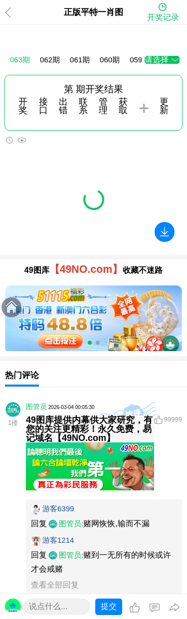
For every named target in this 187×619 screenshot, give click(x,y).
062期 (50, 59)
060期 (110, 59)
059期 (140, 59)
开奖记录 (163, 17)
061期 (80, 59)
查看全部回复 (55, 585)
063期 (20, 59)
